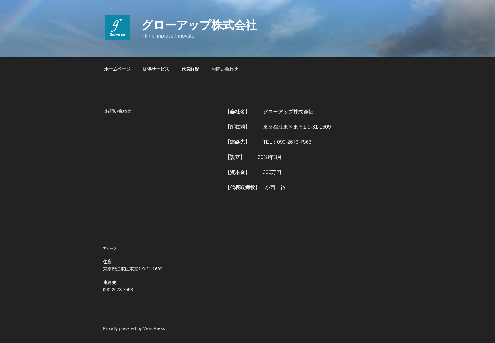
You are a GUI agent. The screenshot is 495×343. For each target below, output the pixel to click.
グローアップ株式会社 (199, 25)
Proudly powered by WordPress (134, 328)
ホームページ (117, 69)
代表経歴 (190, 69)
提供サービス (156, 69)
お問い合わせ (225, 69)
